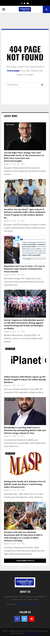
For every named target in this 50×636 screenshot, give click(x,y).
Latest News (10, 116)
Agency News (10, 124)
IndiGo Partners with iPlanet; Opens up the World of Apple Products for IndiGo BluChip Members (25, 379)
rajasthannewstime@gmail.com (30, 604)
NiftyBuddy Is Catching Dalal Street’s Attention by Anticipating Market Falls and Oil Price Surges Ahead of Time (25, 430)
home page (13, 70)
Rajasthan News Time (32, 633)
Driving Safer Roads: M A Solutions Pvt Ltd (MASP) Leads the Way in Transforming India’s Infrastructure (24, 484)
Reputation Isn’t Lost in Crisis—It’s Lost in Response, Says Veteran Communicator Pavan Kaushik (24, 269)
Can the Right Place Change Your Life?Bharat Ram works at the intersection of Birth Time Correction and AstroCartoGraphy (24, 157)
